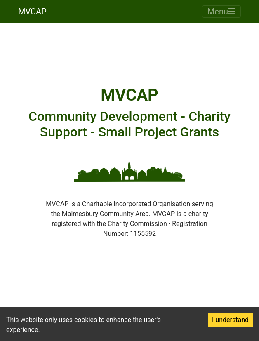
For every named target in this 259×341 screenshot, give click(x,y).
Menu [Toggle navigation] (221, 11)
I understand (230, 320)
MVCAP (32, 11)
